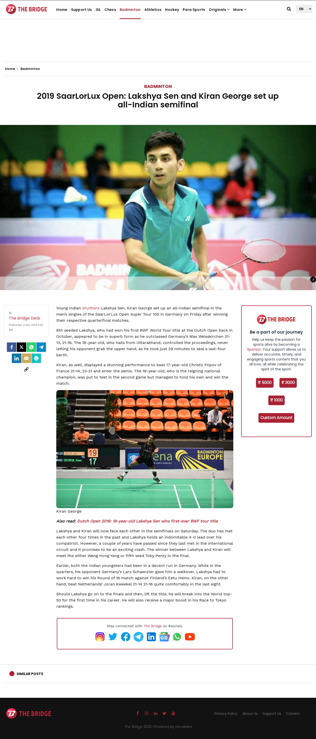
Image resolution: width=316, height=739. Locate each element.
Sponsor (254, 349)
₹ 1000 (276, 400)
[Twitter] (21, 347)
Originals (219, 9)
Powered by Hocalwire (173, 726)
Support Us (81, 9)
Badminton (130, 9)
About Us (250, 713)
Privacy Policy (225, 713)
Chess (110, 9)
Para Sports (194, 9)
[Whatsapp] (31, 347)
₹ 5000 (265, 382)
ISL (98, 9)
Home (61, 9)
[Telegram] (41, 347)
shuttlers (90, 308)
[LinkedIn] (16, 358)
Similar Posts (30, 673)
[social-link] (26, 369)
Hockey (172, 9)
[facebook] (12, 347)
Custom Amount (276, 417)
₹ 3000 (288, 382)
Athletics (153, 9)
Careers (293, 713)
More (240, 9)
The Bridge (153, 626)
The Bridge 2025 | (139, 726)
